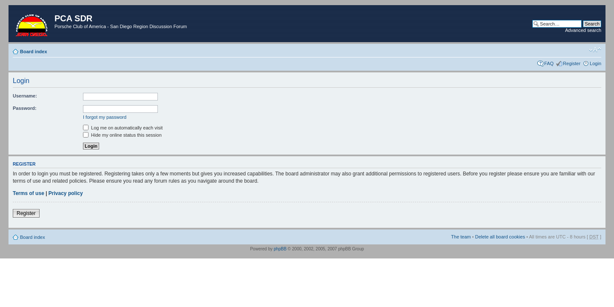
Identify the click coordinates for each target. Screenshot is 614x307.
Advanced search (583, 30)
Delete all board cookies (500, 236)
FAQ (549, 63)
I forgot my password (104, 117)
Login (595, 63)
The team (461, 236)
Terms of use (28, 193)
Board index (33, 51)
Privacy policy (66, 193)
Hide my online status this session (122, 135)
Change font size (595, 50)
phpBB (280, 249)
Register (571, 63)
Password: (25, 108)
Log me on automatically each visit (123, 127)
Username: (25, 95)
